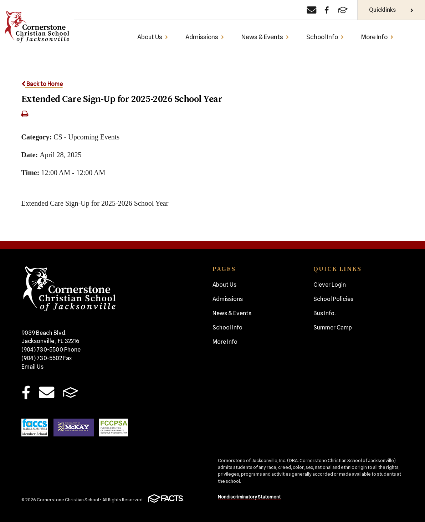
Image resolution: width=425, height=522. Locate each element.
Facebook (26, 392)
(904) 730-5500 (51, 349)
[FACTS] (343, 10)
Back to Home (42, 84)
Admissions (204, 37)
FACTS (70, 392)
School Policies (333, 299)
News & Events (265, 37)
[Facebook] (326, 10)
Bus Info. (324, 313)
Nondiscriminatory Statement (249, 497)
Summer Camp (332, 327)
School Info (325, 37)
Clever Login (329, 284)
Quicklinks (391, 9)
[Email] (311, 10)
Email (47, 392)
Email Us (32, 366)
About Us (152, 37)
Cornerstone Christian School (37, 27)
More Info (377, 37)
